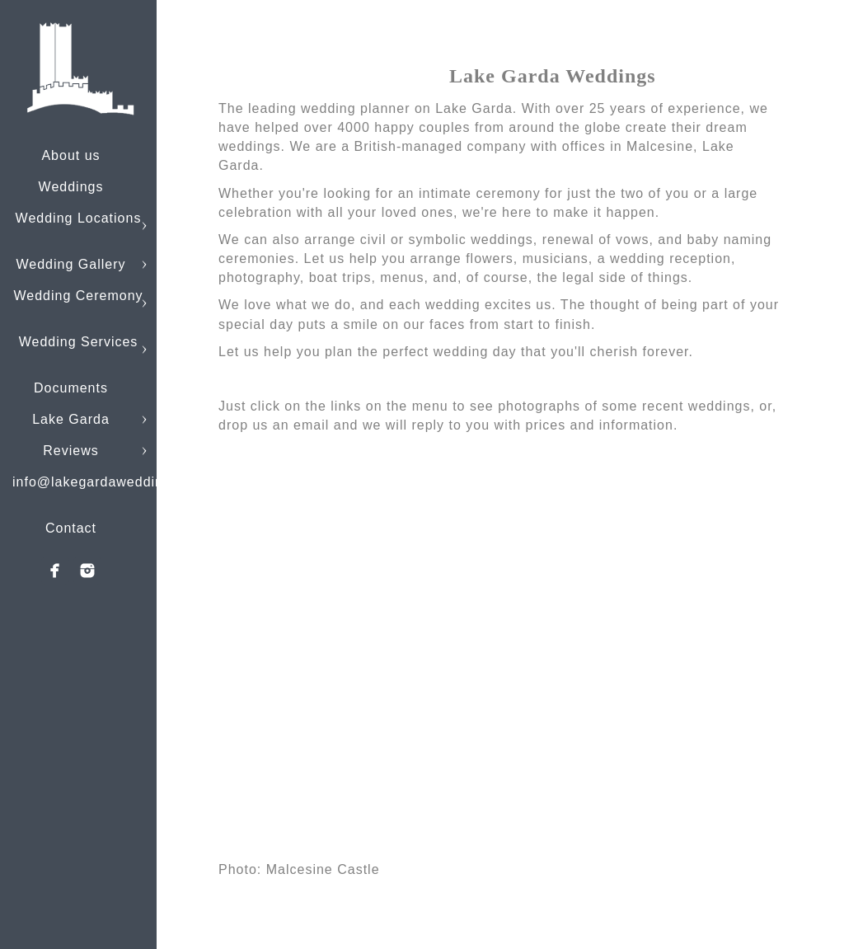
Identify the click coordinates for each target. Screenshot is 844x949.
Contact (70, 528)
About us (70, 155)
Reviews (70, 451)
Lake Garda (71, 419)
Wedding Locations (79, 218)
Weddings (71, 187)
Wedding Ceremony (78, 296)
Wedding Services (78, 342)
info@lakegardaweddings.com (111, 482)
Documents (71, 388)
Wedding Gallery (71, 264)
